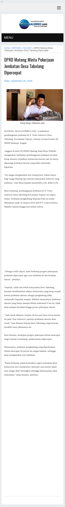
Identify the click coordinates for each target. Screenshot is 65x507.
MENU (8, 37)
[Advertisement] (32, 239)
